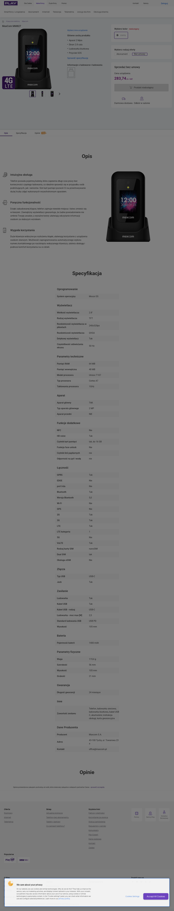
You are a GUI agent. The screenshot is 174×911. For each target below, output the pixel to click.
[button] (10, 883)
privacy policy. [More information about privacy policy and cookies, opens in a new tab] (64, 899)
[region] (87, 892)
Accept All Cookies (152, 896)
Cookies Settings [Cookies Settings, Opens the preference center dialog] (123, 896)
